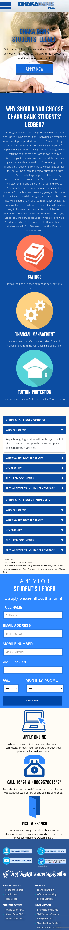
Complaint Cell (45, 918)
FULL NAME (12, 607)
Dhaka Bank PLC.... (15, 909)
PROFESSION (14, 662)
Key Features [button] (35, 468)
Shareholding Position (49, 923)
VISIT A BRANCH (34, 824)
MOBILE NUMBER (18, 644)
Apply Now (34, 69)
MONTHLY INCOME (42, 680)
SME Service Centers (48, 914)
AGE (6, 680)
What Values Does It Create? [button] (35, 458)
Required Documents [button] (35, 478)
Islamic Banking (45, 889)
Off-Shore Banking (47, 894)
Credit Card (11, 894)
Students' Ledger (14, 889)
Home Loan (11, 898)
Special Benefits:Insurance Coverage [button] (35, 488)
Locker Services (45, 898)
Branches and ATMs (47, 909)
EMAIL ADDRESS (17, 625)
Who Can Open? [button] (35, 430)
